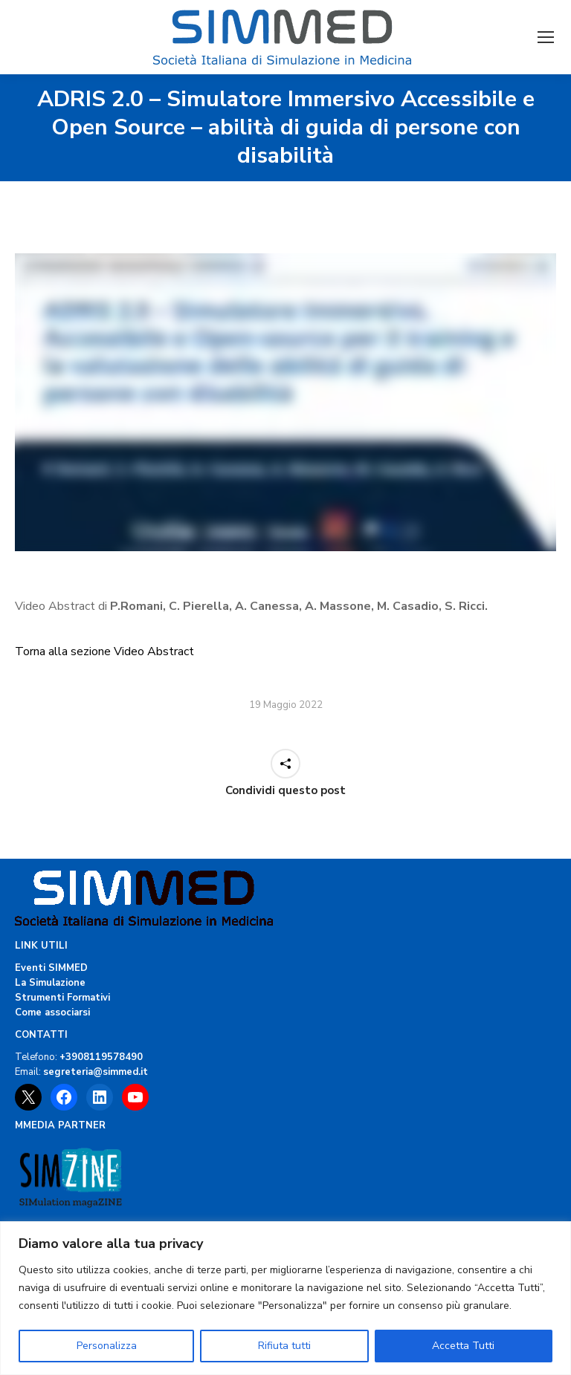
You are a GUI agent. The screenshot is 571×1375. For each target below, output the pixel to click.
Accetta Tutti (463, 1346)
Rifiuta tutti (284, 1346)
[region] (285, 1298)
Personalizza (107, 1346)
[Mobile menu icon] (545, 37)
